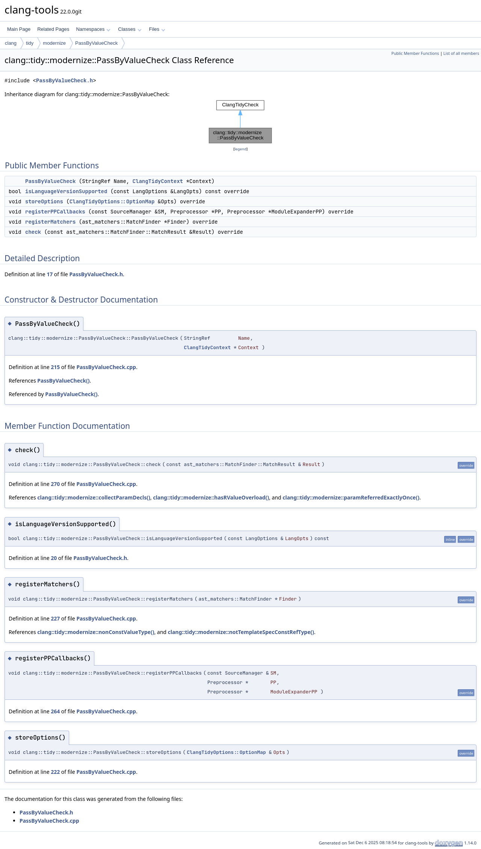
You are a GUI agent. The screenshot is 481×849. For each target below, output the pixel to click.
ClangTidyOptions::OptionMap (112, 201)
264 (55, 711)
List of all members (461, 53)
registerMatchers (50, 221)
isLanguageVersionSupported (66, 191)
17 (50, 274)
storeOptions (44, 201)
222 (55, 771)
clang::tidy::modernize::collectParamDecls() (93, 497)
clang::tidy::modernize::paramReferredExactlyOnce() (351, 497)
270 (55, 483)
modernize (54, 43)
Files (157, 29)
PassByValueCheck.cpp (106, 367)
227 (55, 618)
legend (240, 149)
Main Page (18, 29)
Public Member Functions (415, 53)
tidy (29, 43)
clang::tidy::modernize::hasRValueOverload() (211, 497)
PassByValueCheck (96, 43)
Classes (129, 29)
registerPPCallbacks (55, 211)
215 (55, 367)
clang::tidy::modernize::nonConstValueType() (95, 632)
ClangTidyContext (158, 181)
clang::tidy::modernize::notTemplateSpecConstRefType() (241, 632)
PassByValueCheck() (63, 380)
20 (54, 557)
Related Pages (53, 29)
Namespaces (93, 29)
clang (11, 43)
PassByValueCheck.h (64, 80)
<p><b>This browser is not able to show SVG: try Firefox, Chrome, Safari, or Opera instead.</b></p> (240, 121)
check (33, 232)
